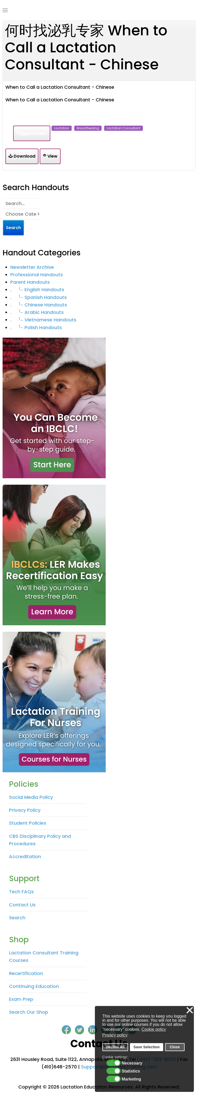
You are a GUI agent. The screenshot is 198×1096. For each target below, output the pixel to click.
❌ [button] (189, 1010)
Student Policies (27, 823)
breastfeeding (88, 128)
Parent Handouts (30, 282)
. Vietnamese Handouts (43, 319)
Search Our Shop (28, 1012)
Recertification (26, 973)
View (50, 156)
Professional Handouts (36, 274)
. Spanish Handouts (38, 297)
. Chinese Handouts (38, 305)
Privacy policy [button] (115, 1035)
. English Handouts (37, 289)
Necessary (132, 1063)
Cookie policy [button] (154, 1029)
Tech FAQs (21, 891)
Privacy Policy (24, 810)
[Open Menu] (5, 10)
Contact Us (22, 905)
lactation (61, 128)
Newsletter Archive (32, 267)
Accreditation (25, 856)
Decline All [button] (115, 1047)
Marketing (131, 1079)
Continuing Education (34, 986)
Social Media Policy (31, 797)
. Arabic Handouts (37, 312)
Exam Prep (21, 999)
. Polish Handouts (36, 327)
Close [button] (175, 1047)
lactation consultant (123, 128)
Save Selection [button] (147, 1047)
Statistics (131, 1071)
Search (17, 917)
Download (22, 156)
